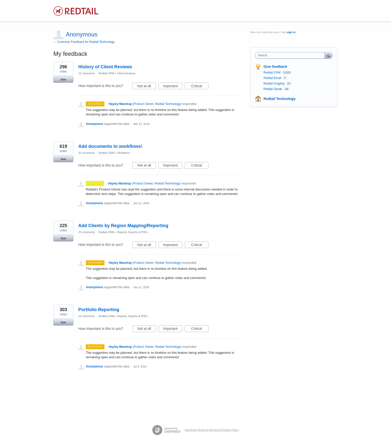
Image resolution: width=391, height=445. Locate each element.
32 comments (86, 152)
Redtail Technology (279, 99)
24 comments (86, 316)
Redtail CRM (106, 73)
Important (172, 86)
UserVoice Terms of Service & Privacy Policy (212, 429)
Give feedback (275, 67)
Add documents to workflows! (110, 146)
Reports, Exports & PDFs (132, 232)
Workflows (123, 152)
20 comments (86, 232)
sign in (291, 32)
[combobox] (291, 55)
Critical (199, 86)
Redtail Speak (273, 89)
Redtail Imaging (274, 83)
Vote (63, 79)
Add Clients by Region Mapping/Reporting (123, 225)
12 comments (86, 73)
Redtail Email (273, 78)
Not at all (146, 86)
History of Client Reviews (105, 66)
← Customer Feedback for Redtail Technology (83, 42)
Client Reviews (126, 73)
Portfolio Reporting (98, 309)
